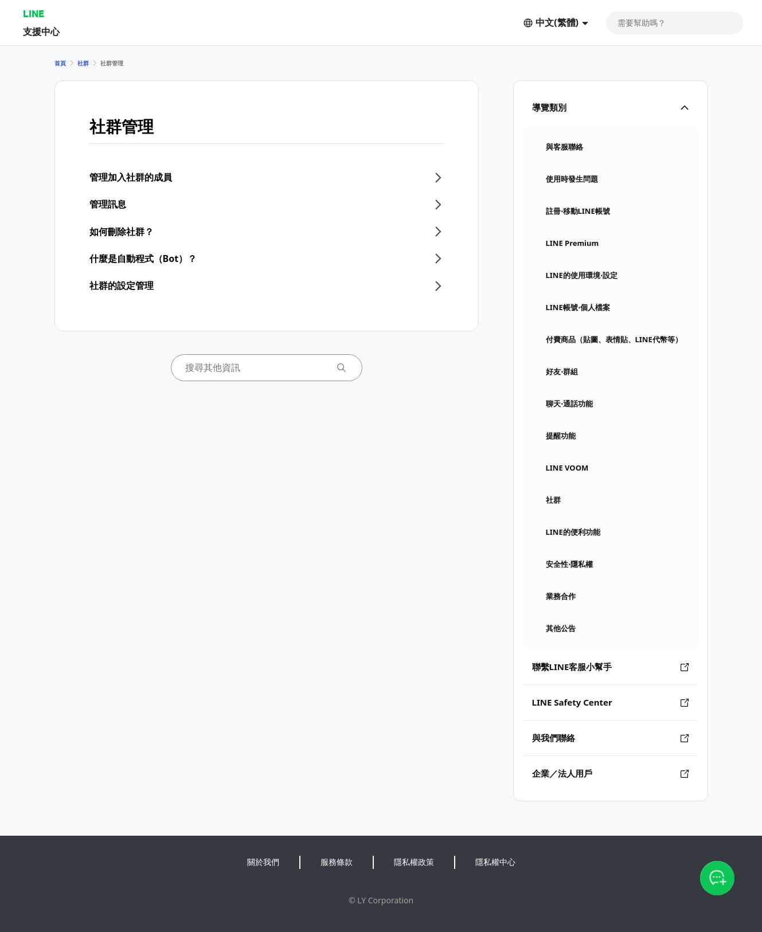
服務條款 (337, 861)
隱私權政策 (414, 861)
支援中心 (41, 31)
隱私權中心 (495, 861)
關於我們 (263, 861)
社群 (83, 63)
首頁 (60, 63)
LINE (33, 13)
